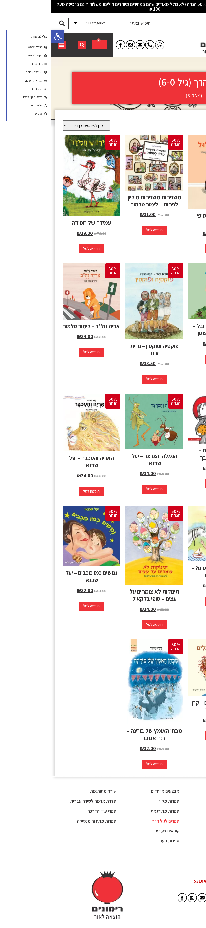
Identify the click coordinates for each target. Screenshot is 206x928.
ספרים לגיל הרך (114, 820)
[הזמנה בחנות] (35, 125)
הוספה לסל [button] (166, 248)
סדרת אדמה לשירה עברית (42, 800)
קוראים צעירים (115, 830)
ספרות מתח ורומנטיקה (45, 820)
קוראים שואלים (178, 820)
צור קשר (184, 850)
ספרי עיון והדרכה (50, 810)
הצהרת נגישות (178, 860)
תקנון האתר (181, 810)
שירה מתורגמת (52, 790)
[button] (6, 36)
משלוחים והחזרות (176, 830)
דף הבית (193, 95)
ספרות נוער (118, 840)
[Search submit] (10, 22)
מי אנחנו (183, 800)
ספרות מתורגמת (113, 810)
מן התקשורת (180, 790)
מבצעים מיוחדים (114, 790)
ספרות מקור (117, 800)
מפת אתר (182, 840)
